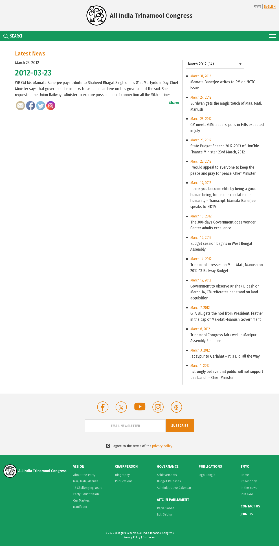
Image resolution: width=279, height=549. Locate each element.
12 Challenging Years (87, 491)
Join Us (247, 517)
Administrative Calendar (174, 491)
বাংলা (257, 7)
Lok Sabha (164, 518)
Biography (122, 478)
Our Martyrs (81, 504)
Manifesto (80, 510)
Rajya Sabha (165, 511)
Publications (123, 485)
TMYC (245, 470)
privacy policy (162, 449)
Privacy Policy (132, 540)
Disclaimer (149, 540)
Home (245, 478)
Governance (167, 470)
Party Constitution (86, 497)
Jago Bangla (207, 478)
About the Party (84, 478)
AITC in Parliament (173, 503)
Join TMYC (247, 497)
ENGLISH (270, 7)
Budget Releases (169, 485)
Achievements (167, 478)
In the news (249, 491)
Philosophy (249, 485)
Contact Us (250, 509)
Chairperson (126, 470)
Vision (78, 470)
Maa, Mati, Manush (85, 485)
